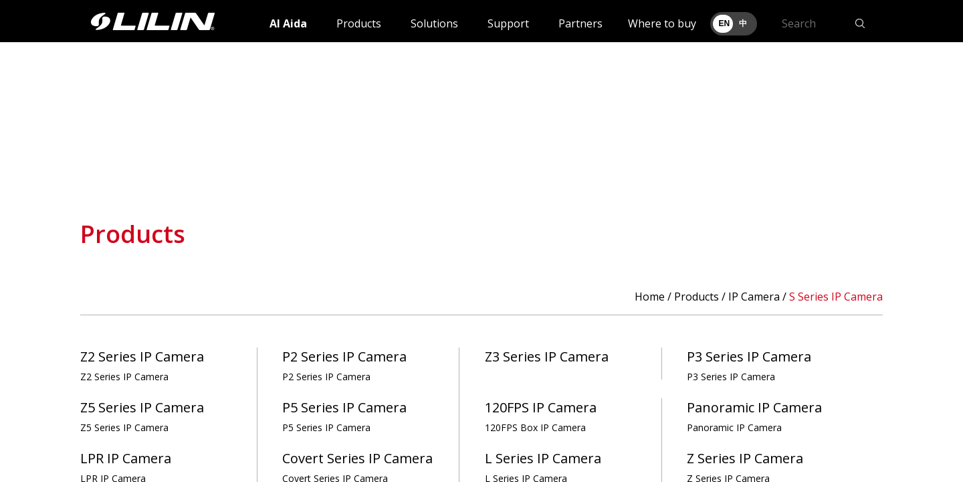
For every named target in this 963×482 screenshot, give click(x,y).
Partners (580, 23)
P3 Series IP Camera (749, 365)
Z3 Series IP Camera (547, 356)
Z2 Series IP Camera (142, 365)
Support (508, 23)
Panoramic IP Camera (754, 416)
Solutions (434, 23)
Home (650, 296)
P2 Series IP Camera (344, 365)
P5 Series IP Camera (344, 416)
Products (358, 23)
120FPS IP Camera (541, 416)
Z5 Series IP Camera (142, 416)
